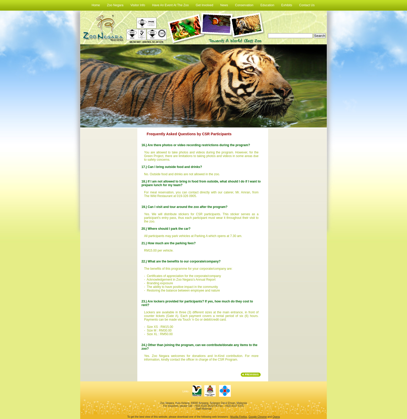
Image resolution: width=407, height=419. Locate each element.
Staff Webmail (203, 408)
